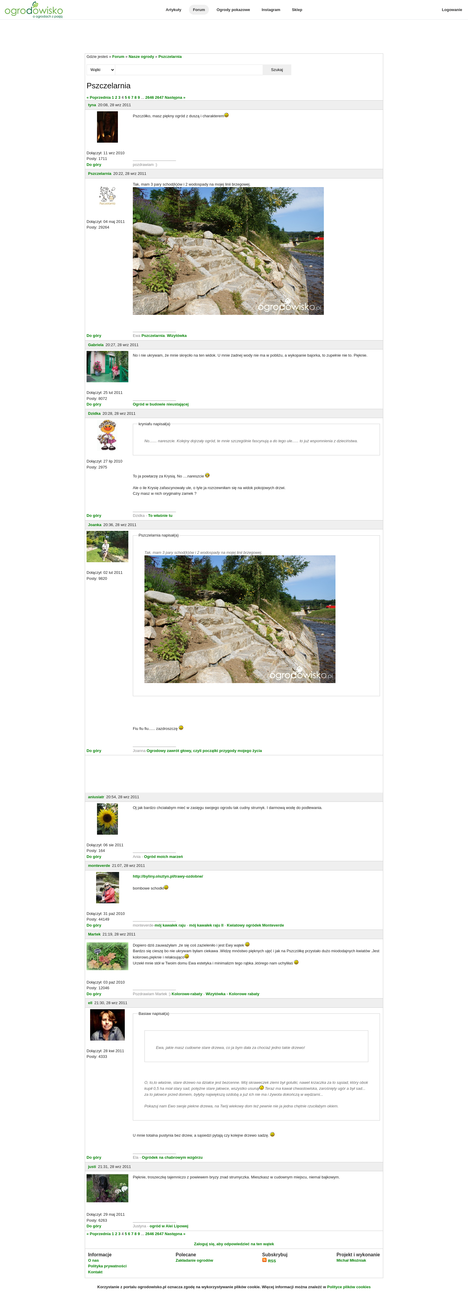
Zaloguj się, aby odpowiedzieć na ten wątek (234, 1244)
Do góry (94, 164)
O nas (93, 1260)
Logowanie (452, 9)
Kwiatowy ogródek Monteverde (255, 925)
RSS (269, 1261)
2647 (159, 97)
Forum (199, 9)
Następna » (175, 97)
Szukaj (277, 69)
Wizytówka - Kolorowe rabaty (232, 994)
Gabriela (96, 345)
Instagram (271, 9)
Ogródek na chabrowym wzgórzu (172, 1157)
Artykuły (173, 9)
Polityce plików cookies (349, 1287)
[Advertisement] (234, 37)
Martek (94, 934)
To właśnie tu (160, 515)
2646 (149, 97)
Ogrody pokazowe (233, 9)
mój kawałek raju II (206, 925)
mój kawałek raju (170, 925)
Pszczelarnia (170, 56)
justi (92, 1166)
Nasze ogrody (141, 56)
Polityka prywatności (107, 1266)
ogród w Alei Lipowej (169, 1226)
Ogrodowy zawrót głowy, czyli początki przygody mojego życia (204, 750)
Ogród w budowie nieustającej (161, 404)
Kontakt (95, 1272)
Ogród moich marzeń (163, 856)
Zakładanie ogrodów (194, 1260)
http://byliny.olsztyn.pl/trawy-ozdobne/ (168, 876)
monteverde (99, 865)
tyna (92, 105)
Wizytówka (177, 335)
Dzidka (94, 413)
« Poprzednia (99, 97)
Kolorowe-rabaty (187, 994)
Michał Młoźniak (351, 1260)
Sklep (297, 9)
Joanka (94, 525)
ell (90, 1003)
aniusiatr (96, 797)
